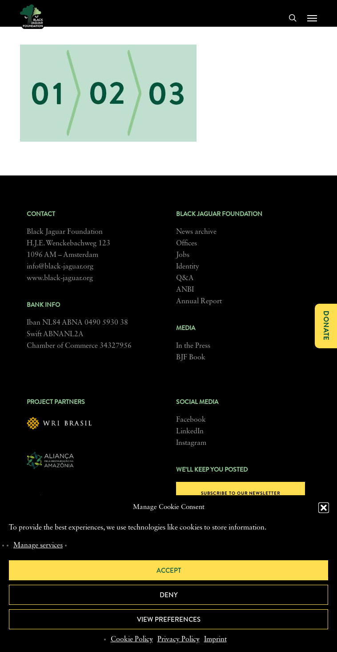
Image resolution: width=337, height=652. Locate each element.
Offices (186, 243)
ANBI (185, 289)
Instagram (191, 443)
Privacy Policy (178, 639)
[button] (323, 507)
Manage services (38, 545)
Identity (187, 266)
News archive (196, 232)
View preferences (169, 619)
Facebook (191, 420)
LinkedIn (190, 431)
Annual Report (199, 301)
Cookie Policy (132, 639)
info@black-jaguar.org (60, 266)
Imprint (215, 639)
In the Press (193, 346)
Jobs (182, 255)
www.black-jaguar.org (60, 278)
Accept (168, 570)
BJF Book (190, 357)
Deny (169, 595)
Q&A (185, 278)
